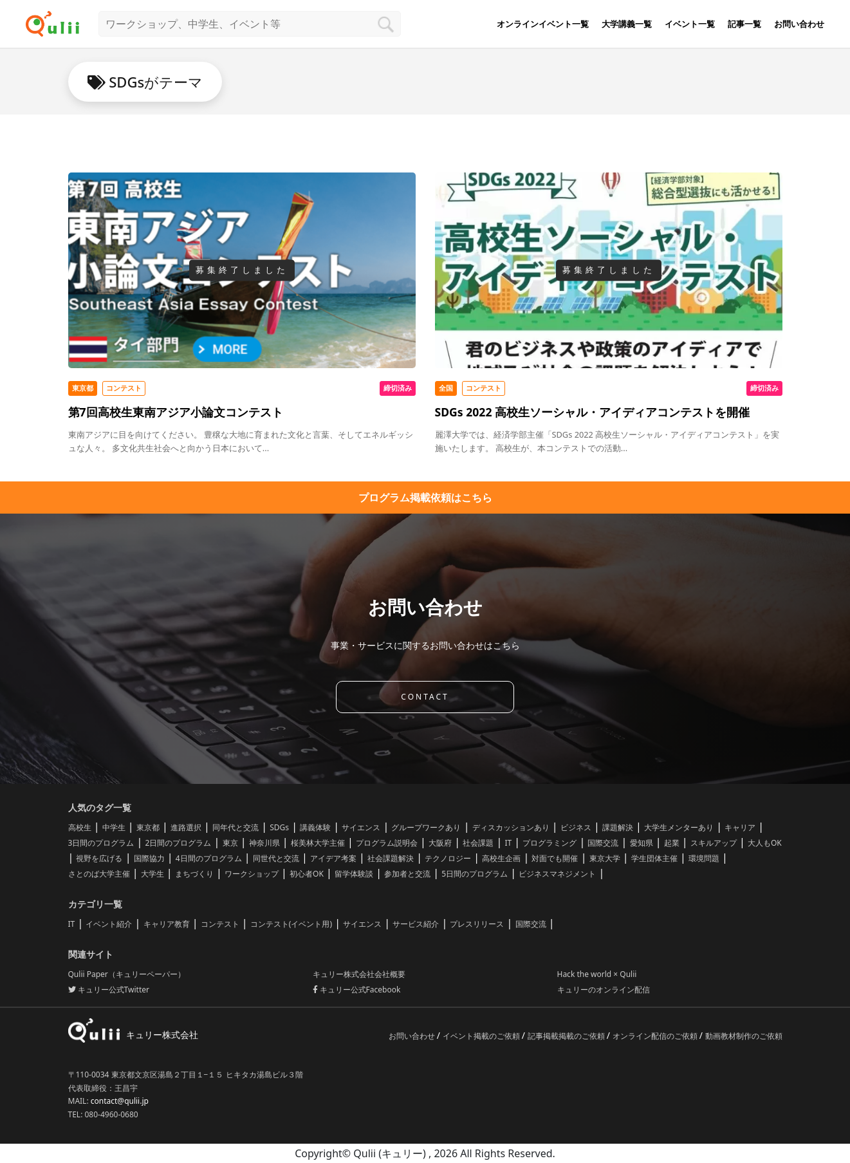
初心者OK (307, 873)
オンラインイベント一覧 (543, 24)
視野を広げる (99, 858)
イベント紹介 (109, 923)
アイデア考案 (333, 858)
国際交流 (602, 842)
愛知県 (641, 842)
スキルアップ (713, 842)
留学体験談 (354, 873)
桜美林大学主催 (318, 842)
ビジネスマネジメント (557, 873)
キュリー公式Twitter (108, 989)
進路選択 (186, 827)
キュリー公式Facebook (357, 989)
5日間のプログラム (474, 873)
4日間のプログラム (209, 858)
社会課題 (478, 842)
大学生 (152, 873)
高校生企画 (501, 858)
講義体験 (315, 827)
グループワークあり (426, 827)
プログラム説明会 (387, 842)
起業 (671, 842)
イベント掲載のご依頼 (482, 1035)
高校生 (79, 827)
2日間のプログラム (178, 842)
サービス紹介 (416, 923)
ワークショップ (252, 873)
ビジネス (575, 827)
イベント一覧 (690, 24)
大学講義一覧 (627, 24)
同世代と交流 (276, 858)
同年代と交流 (235, 827)
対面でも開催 (554, 858)
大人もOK (765, 842)
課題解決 (617, 827)
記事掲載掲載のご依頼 (567, 1035)
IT (508, 842)
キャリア (740, 827)
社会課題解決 (390, 858)
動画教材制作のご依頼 (743, 1035)
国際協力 (149, 858)
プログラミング (549, 842)
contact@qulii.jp (120, 1100)
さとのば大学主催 (99, 873)
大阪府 (440, 842)
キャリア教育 (166, 923)
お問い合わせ (799, 24)
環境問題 (703, 858)
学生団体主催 (654, 858)
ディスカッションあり (511, 827)
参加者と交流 (407, 873)
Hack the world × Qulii (597, 974)
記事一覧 (744, 24)
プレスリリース (477, 923)
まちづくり (194, 873)
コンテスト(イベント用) (291, 923)
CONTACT (424, 696)
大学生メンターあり (679, 827)
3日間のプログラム (101, 842)
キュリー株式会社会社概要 (359, 974)
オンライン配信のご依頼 (656, 1035)
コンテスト (220, 923)
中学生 (113, 827)
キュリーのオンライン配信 (603, 989)
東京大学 (604, 858)
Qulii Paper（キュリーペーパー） (126, 974)
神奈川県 (264, 842)
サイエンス (361, 827)
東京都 (148, 827)
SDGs (279, 827)
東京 (230, 842)
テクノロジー (448, 858)
